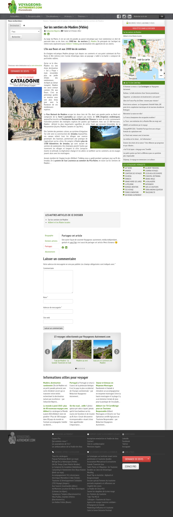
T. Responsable (34, 16)
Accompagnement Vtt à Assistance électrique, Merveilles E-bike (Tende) (66, 476)
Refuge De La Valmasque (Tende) (64, 461)
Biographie (49, 235)
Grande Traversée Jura (95, 464)
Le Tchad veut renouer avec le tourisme (136, 135)
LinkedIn (125, 438)
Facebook (126, 441)
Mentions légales (94, 446)
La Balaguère (150, 181)
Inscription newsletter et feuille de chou (102, 438)
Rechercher (16, 36)
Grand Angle (150, 179)
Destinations (53, 16)
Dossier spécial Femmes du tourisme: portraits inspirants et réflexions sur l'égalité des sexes (101, 483)
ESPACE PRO (130, 466)
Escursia (128, 176)
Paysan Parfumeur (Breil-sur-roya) (65, 458)
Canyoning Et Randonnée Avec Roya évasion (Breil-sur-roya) (69, 471)
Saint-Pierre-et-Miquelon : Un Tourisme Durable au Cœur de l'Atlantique (102, 468)
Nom (45, 297)
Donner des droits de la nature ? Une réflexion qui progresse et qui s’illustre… (143, 144)
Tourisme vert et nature (58, 20)
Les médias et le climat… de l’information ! (137, 139)
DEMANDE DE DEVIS (20, 71)
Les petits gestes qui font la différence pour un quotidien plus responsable (142, 154)
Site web (46, 317)
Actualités (15, 16)
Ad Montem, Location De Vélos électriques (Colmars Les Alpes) (68, 490)
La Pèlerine (129, 184)
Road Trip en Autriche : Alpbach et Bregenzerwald (100, 476)
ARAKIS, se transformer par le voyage (135, 125)
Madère (94, 41)
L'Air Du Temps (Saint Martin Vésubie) (66, 464)
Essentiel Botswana (152, 176)
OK (162, 16)
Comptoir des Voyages (133, 173)
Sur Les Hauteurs (151, 187)
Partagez (48, 246)
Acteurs (69, 16)
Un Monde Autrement (133, 195)
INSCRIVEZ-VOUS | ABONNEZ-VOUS (141, 23)
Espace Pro (56, 438)
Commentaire (48, 268)
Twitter (125, 443)
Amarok (128, 170)
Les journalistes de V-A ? (61, 443)
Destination (14, 25)
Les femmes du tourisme (96, 494)
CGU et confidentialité (95, 443)
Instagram (126, 446)
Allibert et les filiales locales (59, 222)
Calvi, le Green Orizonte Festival (99, 510)
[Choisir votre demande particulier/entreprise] (34, 71)
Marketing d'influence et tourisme (100, 507)
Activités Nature (75, 20)
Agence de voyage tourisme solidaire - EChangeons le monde (102, 503)
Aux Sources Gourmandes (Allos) (64, 486)
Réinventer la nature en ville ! (133, 113)
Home (45, 20)
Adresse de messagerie (52, 307)
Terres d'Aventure (132, 192)
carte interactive (36, 65)
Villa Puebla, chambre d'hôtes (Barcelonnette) (63, 498)
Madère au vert (82, 360)
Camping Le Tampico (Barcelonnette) (66, 494)
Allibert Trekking (72, 43)
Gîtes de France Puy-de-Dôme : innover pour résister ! (141, 100)
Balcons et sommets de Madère (103, 361)
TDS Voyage (129, 189)
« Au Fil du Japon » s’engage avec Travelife (137, 149)
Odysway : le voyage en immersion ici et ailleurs (139, 159)
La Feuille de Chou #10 (95, 488)
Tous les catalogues (60, 456)
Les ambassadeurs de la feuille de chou (67, 446)
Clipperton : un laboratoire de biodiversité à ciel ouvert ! (141, 97)
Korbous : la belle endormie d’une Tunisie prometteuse (141, 93)
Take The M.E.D (93, 496)
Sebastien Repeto (53, 30)
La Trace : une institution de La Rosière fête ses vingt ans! (142, 121)
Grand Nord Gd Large (133, 181)
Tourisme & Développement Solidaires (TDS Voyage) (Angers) (67, 482)
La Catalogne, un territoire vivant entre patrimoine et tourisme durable (102, 457)
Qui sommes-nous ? (59, 441)
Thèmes (82, 16)
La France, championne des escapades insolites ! (139, 117)
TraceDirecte (150, 192)
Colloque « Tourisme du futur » (99, 499)
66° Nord (128, 168)
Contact (90, 441)
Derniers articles (51, 240)
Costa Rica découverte (153, 173)
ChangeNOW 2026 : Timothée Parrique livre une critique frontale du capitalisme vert (141, 130)
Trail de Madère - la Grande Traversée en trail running (61, 362)
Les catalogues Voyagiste (134, 164)
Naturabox (149, 184)
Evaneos (128, 179)
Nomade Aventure (131, 187)
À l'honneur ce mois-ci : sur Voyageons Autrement (141, 87)
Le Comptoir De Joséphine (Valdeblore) (67, 467)
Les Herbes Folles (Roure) (61, 502)
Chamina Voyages (151, 170)
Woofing (90, 472)
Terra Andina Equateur (154, 189)
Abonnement (50, 251)
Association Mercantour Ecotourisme (101, 461)
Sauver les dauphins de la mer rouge (101, 491)
